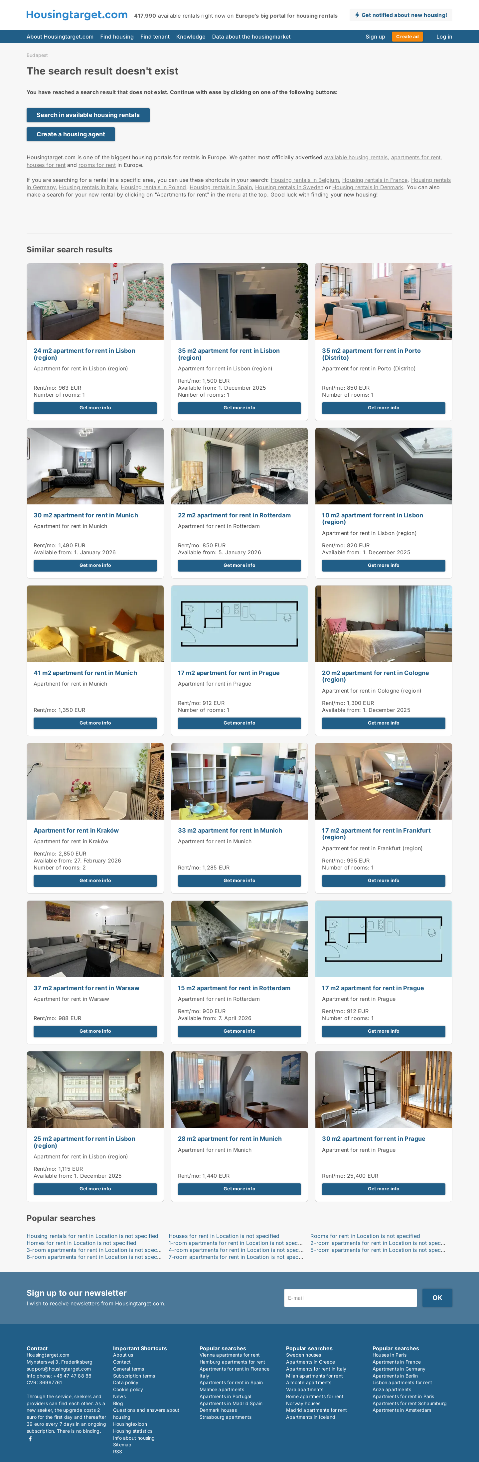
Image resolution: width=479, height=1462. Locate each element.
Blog (118, 1403)
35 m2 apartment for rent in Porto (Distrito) (371, 354)
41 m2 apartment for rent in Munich (85, 672)
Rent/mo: (46, 387)
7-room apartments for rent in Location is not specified (239, 1257)
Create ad (407, 36)
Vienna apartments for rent (230, 1355)
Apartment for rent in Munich (70, 526)
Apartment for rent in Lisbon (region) (81, 368)
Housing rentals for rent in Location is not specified (93, 1236)
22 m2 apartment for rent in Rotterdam (234, 515)
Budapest (37, 55)
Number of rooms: (57, 394)
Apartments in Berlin (395, 1376)
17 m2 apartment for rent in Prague (229, 672)
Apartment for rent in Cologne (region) (371, 690)
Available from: (197, 387)
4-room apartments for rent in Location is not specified (239, 1250)
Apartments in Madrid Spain (231, 1403)
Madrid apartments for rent (316, 1410)
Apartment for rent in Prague (214, 683)
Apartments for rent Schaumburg (410, 1403)
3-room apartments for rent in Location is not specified (97, 1250)
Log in (444, 36)
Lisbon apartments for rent (402, 1382)
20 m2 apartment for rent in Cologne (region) (375, 676)
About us (123, 1355)
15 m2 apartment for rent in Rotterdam (234, 988)
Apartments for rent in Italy (316, 1369)
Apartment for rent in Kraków (76, 830)
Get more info (95, 407)
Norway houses (303, 1403)
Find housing (117, 36)
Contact (122, 1362)
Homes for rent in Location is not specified (82, 1243)
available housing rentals (356, 157)
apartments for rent (416, 157)
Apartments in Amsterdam (402, 1410)
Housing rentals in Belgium (305, 180)
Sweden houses (303, 1355)
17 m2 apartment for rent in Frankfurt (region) (376, 834)
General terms (128, 1369)
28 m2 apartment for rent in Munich (230, 1138)
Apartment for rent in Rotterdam (219, 526)
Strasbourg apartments (225, 1417)
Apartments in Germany (399, 1369)
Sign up (375, 36)
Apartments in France (397, 1362)
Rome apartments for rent (315, 1396)
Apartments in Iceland (310, 1417)
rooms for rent (97, 165)
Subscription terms (134, 1376)
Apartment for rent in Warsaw (71, 999)
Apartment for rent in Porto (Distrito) (369, 368)
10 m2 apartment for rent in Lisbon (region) (372, 519)
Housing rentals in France (374, 180)
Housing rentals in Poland (153, 187)
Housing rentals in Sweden (289, 187)
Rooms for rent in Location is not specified (365, 1236)
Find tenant (155, 36)
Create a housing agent (71, 134)
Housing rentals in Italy (88, 187)
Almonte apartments (309, 1382)
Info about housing (134, 1438)
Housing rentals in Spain (221, 187)
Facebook (30, 1439)
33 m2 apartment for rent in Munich (230, 830)
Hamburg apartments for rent (232, 1362)
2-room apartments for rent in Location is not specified (381, 1243)
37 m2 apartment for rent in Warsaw (86, 988)
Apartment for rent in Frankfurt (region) (372, 848)
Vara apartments (304, 1389)
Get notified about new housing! (404, 15)
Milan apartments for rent (314, 1376)
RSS (117, 1451)
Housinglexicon (130, 1424)
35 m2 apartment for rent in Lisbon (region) (229, 354)
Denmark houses (218, 1410)
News (119, 1396)
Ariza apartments (392, 1389)
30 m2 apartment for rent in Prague (373, 1138)
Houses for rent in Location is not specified (224, 1236)
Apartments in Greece (310, 1362)
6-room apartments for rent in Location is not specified (97, 1257)
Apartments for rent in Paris (403, 1396)
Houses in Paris (389, 1355)
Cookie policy (128, 1389)
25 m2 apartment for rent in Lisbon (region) (84, 1142)
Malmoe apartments (222, 1389)
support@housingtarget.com (59, 1369)
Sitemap (122, 1444)
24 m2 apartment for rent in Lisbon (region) (84, 354)
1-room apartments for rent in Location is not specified (239, 1243)
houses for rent (46, 165)
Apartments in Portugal (225, 1396)
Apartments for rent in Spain (231, 1382)
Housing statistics (133, 1431)
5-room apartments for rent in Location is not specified (381, 1250)
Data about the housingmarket (251, 36)
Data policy (125, 1382)
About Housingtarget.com (60, 36)
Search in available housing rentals (88, 114)
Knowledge (191, 36)
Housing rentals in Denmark (367, 187)
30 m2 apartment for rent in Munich (86, 515)
